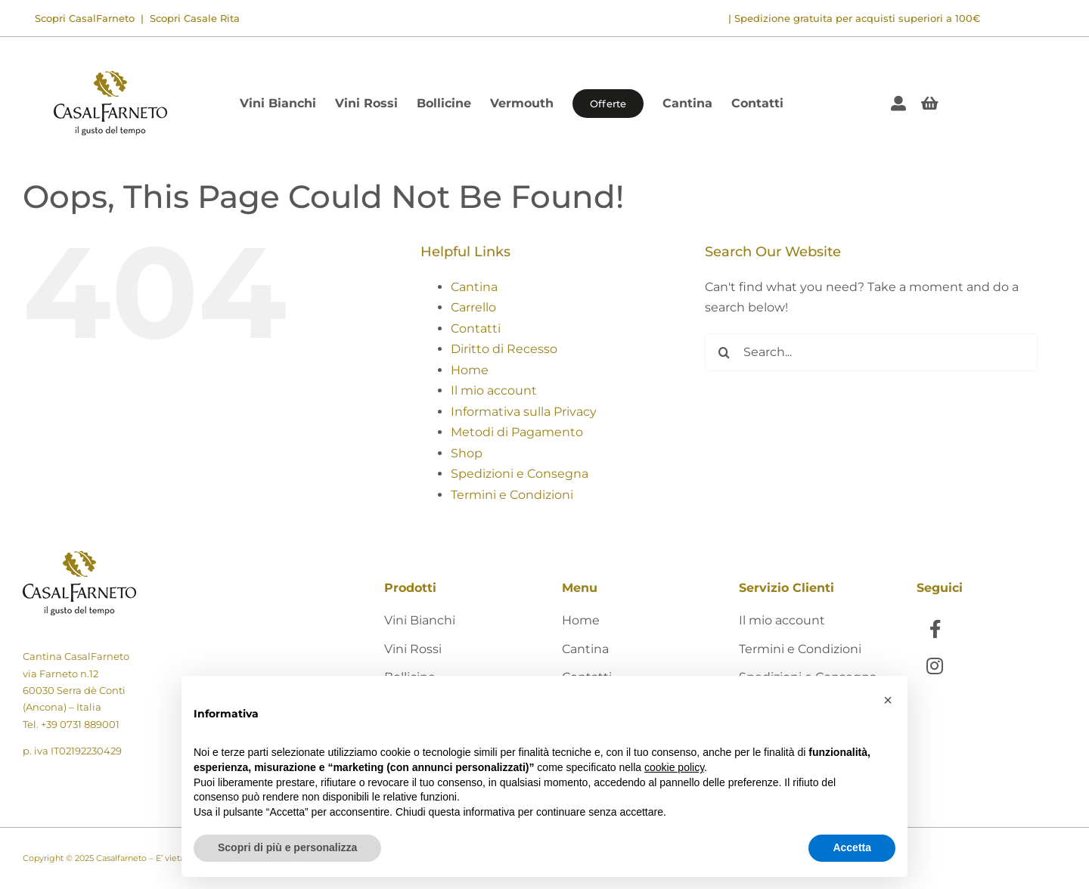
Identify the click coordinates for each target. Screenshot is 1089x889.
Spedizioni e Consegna (519, 473)
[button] (888, 700)
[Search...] (871, 352)
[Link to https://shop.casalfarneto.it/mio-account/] (898, 103)
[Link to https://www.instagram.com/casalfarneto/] (935, 665)
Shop (466, 453)
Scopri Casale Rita (193, 18)
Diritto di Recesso (504, 349)
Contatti (476, 328)
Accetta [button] (852, 847)
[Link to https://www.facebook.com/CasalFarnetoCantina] (935, 628)
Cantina (474, 287)
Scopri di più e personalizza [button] (287, 847)
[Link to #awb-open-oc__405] (930, 103)
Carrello (473, 307)
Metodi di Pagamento (517, 432)
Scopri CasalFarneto (85, 18)
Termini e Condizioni (512, 495)
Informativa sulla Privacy (524, 411)
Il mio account (494, 390)
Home (470, 370)
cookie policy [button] (674, 767)
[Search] (724, 352)
